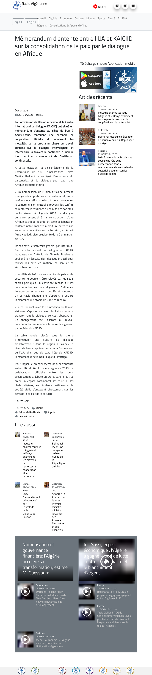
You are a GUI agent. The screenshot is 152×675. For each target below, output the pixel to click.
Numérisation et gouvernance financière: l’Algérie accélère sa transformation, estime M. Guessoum (45, 558)
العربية (18, 22)
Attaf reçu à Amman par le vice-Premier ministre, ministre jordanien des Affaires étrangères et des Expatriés (58, 511)
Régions (42, 25)
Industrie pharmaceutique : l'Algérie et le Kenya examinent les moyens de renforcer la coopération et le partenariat (32, 460)
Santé (111, 18)
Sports (101, 18)
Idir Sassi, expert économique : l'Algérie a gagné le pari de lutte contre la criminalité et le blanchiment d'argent (106, 558)
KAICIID (39, 408)
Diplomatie (21, 110)
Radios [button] (99, 7)
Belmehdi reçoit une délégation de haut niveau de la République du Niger (58, 455)
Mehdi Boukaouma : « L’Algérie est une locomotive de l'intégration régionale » (53, 643)
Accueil (41, 18)
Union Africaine (27, 416)
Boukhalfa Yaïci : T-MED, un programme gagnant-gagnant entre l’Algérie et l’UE (114, 595)
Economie (66, 18)
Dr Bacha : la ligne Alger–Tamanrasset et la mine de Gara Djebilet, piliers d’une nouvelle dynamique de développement (51, 598)
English (31, 22)
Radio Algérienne (29, 5)
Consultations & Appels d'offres (68, 25)
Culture (79, 18)
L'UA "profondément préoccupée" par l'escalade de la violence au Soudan (31, 505)
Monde (90, 18)
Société (122, 18)
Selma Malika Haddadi (30, 412)
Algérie (53, 18)
